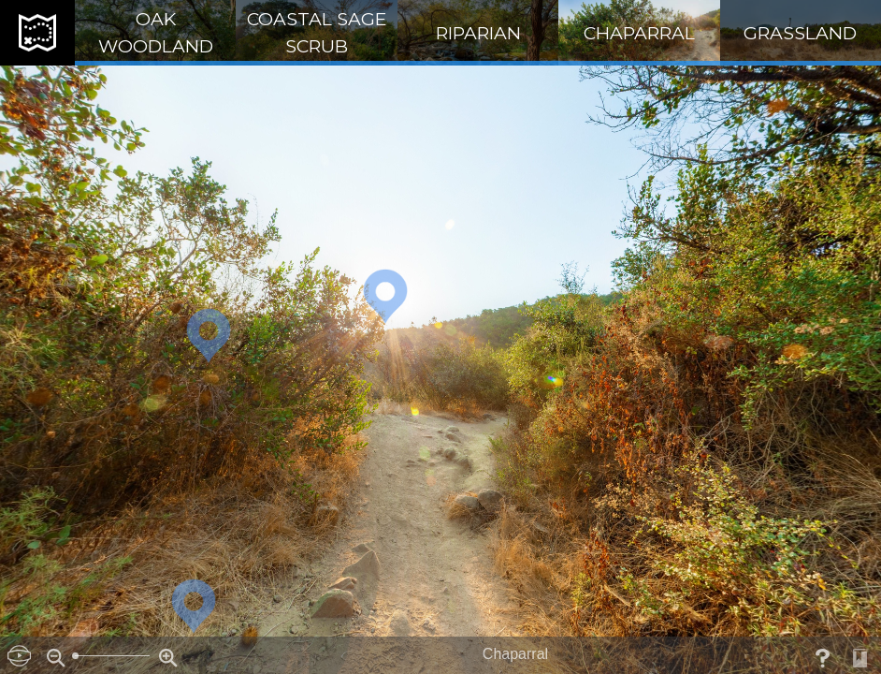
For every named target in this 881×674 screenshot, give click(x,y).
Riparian (478, 33)
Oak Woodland (155, 32)
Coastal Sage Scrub (317, 32)
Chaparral (639, 33)
